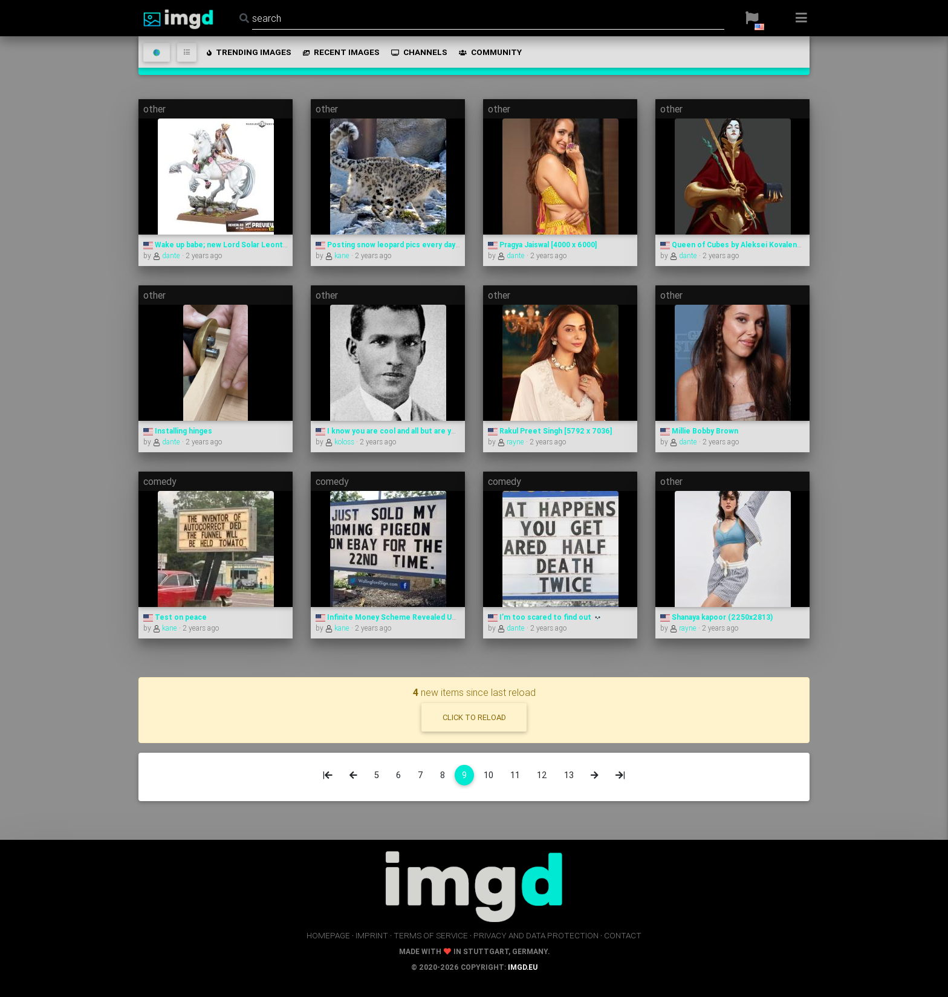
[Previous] (353, 775)
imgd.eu (522, 967)
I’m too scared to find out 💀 (545, 617)
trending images (248, 52)
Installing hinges (177, 430)
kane (338, 255)
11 (515, 775)
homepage (328, 935)
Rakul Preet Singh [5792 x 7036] (550, 430)
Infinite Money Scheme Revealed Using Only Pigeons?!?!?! (423, 617)
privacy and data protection (536, 935)
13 (569, 775)
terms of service (431, 935)
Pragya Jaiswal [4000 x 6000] (542, 244)
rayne (512, 441)
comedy (160, 481)
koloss (340, 441)
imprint (372, 935)
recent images (340, 52)
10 (488, 775)
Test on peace (175, 617)
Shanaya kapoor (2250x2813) (716, 617)
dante (167, 255)
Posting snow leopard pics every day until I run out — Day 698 (429, 244)
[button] (752, 18)
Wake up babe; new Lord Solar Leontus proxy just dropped (251, 244)
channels (418, 52)
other (154, 109)
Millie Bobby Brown (699, 430)
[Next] (594, 775)
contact (622, 935)
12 (542, 775)
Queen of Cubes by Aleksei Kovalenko (733, 244)
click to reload (474, 717)
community (489, 52)
